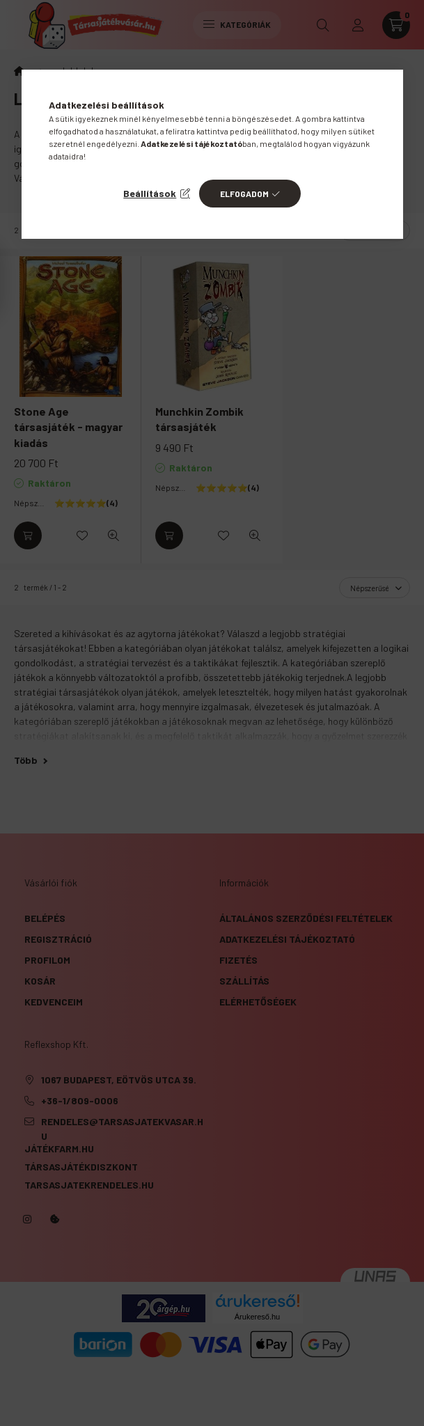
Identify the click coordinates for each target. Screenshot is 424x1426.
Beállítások (149, 193)
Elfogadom (244, 193)
